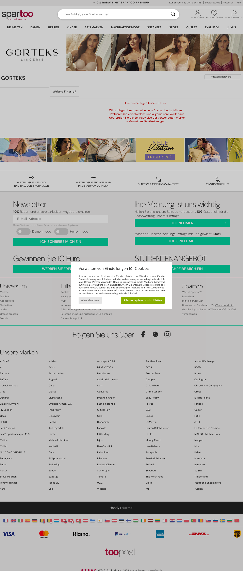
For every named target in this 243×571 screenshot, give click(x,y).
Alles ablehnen (90, 300)
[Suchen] (173, 14)
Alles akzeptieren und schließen (143, 300)
